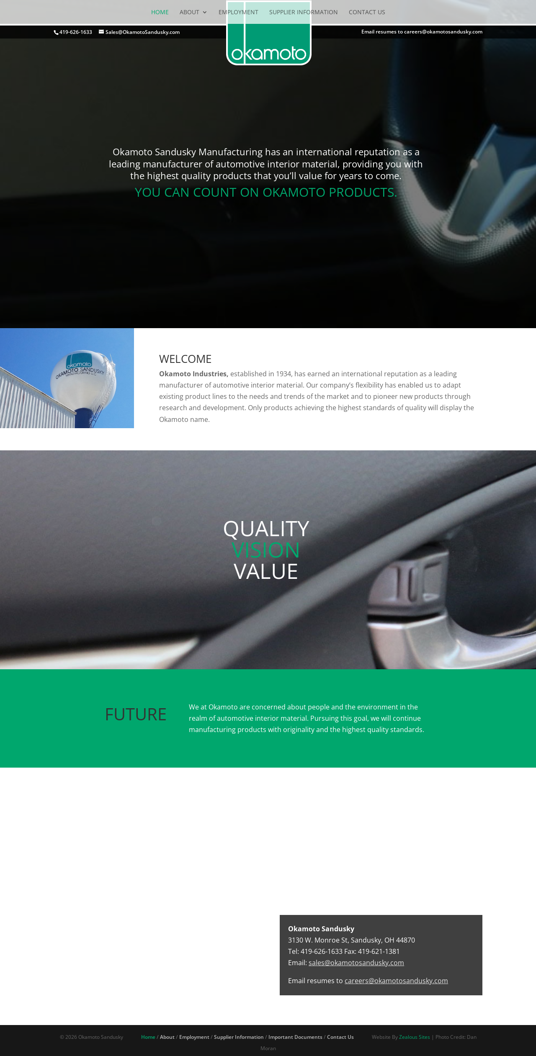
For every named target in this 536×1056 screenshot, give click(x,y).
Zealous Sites (414, 1037)
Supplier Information (303, 12)
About (189, 12)
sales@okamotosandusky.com (356, 962)
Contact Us (367, 12)
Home (160, 12)
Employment (238, 12)
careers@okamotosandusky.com (396, 980)
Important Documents (295, 1037)
